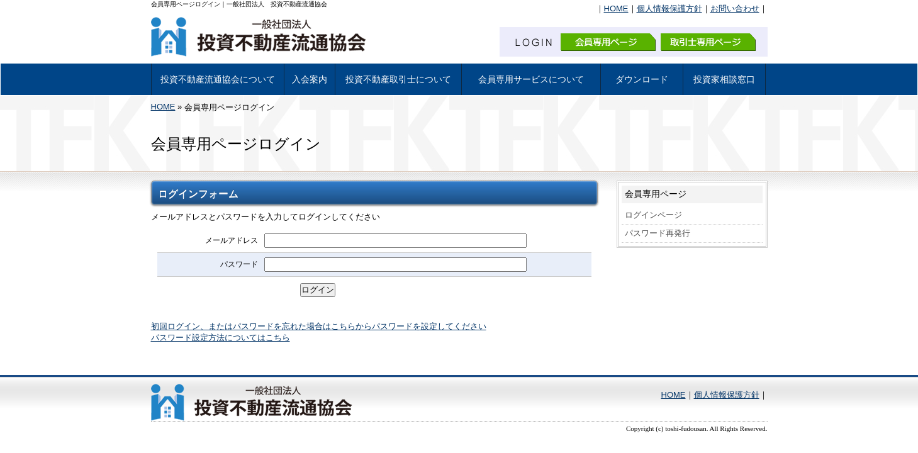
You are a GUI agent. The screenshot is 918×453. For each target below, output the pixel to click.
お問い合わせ (734, 8)
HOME (616, 8)
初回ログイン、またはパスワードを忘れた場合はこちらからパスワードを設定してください (318, 326)
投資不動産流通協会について (217, 79)
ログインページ (653, 215)
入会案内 (309, 79)
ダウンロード (641, 79)
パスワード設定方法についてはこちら (220, 337)
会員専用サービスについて (531, 79)
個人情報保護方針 (669, 8)
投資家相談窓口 (724, 79)
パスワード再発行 (657, 233)
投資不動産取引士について (398, 79)
